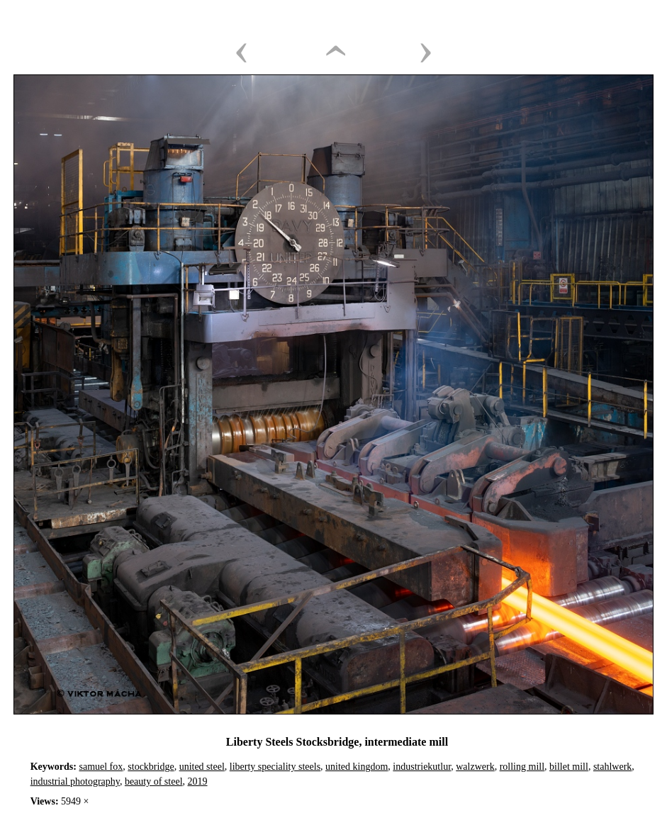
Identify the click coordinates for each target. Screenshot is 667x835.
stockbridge (151, 766)
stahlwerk (612, 766)
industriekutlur (422, 766)
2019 (198, 781)
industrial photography (75, 781)
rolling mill (522, 766)
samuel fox (101, 766)
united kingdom (356, 766)
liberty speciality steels (275, 766)
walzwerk (475, 766)
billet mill (568, 766)
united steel (202, 766)
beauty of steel (154, 781)
